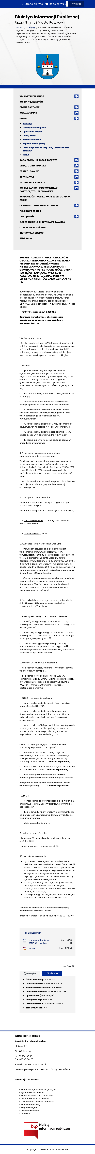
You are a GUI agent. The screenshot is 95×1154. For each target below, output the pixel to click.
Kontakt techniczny (30, 1104)
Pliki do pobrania (30, 211)
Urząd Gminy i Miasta (33, 165)
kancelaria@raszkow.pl (34, 1064)
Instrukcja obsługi (32, 232)
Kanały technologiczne (34, 127)
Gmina (20, 27)
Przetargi (30, 27)
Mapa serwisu (55, 4)
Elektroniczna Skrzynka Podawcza (42, 222)
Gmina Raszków (30, 107)
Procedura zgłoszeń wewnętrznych (38, 1089)
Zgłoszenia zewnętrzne (32, 1092)
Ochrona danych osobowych (39, 205)
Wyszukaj (76, 3)
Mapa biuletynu (29, 1107)
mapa (32, 948)
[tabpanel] (47, 994)
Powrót (68, 966)
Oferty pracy (29, 135)
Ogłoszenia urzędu (32, 131)
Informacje (27, 176)
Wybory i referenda (32, 96)
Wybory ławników (31, 101)
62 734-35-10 (25, 1056)
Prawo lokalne (29, 171)
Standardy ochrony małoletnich (37, 1095)
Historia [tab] (52, 973)
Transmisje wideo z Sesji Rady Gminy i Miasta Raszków (46, 149)
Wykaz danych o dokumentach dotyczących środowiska (39, 189)
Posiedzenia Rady (32, 139)
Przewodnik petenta (32, 182)
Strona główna (32, 4)
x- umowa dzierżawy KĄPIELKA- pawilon (39, 942)
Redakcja (26, 238)
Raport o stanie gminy (34, 143)
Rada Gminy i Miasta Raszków (38, 160)
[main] (47, 603)
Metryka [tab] (30, 973)
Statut (26, 154)
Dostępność (27, 216)
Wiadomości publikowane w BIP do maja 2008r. (45, 198)
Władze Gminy (28, 112)
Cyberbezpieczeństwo (33, 227)
